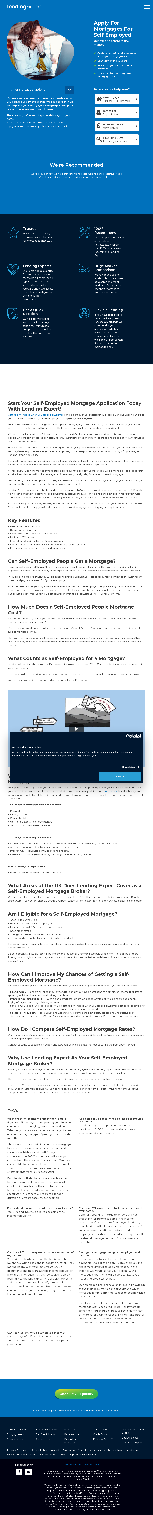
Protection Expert (132, 1442)
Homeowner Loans (46, 1429)
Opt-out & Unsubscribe (83, 1454)
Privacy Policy (39, 1450)
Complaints (84, 1450)
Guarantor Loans (16, 1439)
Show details (129, 767)
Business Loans (72, 1434)
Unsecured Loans (17, 1429)
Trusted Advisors (26, 1454)
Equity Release (130, 1437)
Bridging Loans (15, 1434)
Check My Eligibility (76, 1394)
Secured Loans (44, 1439)
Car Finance (100, 1429)
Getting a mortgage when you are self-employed (36, 414)
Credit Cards (100, 1434)
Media (10, 1454)
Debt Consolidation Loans (133, 1431)
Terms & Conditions (17, 1450)
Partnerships (115, 1450)
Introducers (131, 1450)
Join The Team (46, 1454)
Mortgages (70, 1429)
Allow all (119, 776)
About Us (99, 1450)
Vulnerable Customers (62, 1450)
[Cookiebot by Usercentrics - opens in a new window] (128, 736)
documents (110, 791)
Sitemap (62, 1454)
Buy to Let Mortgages (70, 1441)
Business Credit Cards (105, 1439)
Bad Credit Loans (45, 1434)
